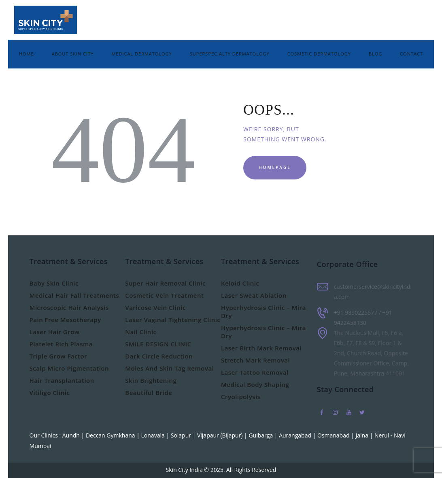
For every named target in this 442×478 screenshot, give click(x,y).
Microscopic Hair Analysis (69, 307)
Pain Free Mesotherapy (65, 320)
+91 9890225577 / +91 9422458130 (363, 317)
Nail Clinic (140, 332)
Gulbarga (261, 435)
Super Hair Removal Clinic (165, 283)
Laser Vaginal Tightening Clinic (172, 320)
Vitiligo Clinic (50, 392)
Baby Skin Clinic (54, 283)
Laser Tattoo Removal (255, 372)
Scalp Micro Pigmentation (69, 368)
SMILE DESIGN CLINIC (158, 344)
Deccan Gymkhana (111, 435)
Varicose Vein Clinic (155, 307)
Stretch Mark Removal (255, 360)
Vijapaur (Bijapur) (220, 435)
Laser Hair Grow (55, 332)
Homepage (275, 167)
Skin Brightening (150, 380)
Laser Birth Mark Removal (261, 348)
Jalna (362, 435)
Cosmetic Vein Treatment (164, 295)
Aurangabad (295, 435)
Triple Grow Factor (58, 356)
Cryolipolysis (241, 397)
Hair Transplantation (62, 380)
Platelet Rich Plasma (61, 344)
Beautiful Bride (148, 392)
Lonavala (153, 435)
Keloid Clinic (240, 283)
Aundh (71, 435)
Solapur (182, 435)
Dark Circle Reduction (159, 356)
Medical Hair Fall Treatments (74, 295)
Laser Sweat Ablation (254, 295)
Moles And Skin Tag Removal (169, 368)
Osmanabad (334, 435)
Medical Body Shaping (255, 384)
